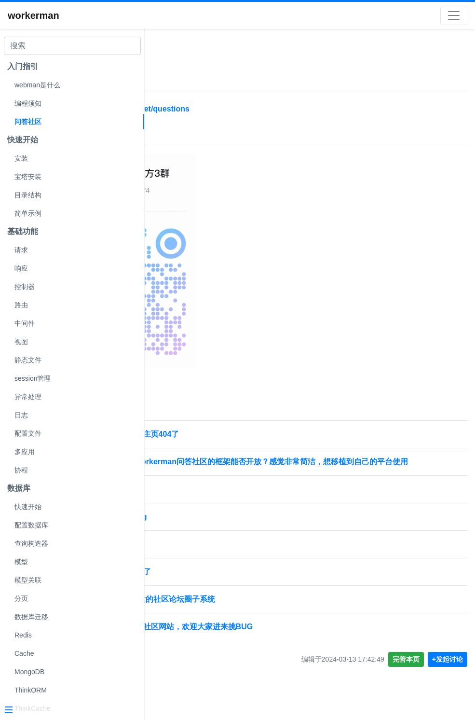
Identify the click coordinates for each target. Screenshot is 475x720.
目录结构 (27, 195)
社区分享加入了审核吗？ (194, 556)
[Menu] (68, 711)
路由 (21, 305)
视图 (21, 342)
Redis (23, 635)
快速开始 (27, 507)
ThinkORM (30, 690)
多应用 (24, 452)
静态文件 (27, 360)
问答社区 (27, 121)
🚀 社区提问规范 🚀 (187, 501)
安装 (21, 158)
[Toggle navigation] (453, 15)
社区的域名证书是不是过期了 (202, 583)
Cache (24, 653)
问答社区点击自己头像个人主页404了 (216, 434)
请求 (21, 250)
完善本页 (406, 671)
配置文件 (27, 433)
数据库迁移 (31, 617)
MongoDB (29, 672)
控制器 (24, 287)
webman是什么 (37, 85)
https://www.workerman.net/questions (221, 109)
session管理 (32, 378)
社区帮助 (175, 56)
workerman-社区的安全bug (200, 528)
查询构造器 (31, 543)
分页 (21, 598)
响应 (21, 268)
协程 (21, 470)
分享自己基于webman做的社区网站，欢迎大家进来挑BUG (253, 638)
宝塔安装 (27, 176)
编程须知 (27, 103)
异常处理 (27, 397)
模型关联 (27, 580)
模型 (21, 562)
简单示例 (27, 213)
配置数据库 (31, 525)
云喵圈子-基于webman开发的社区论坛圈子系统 (234, 611)
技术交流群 (177, 133)
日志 (21, 415)
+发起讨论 (447, 671)
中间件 (24, 323)
